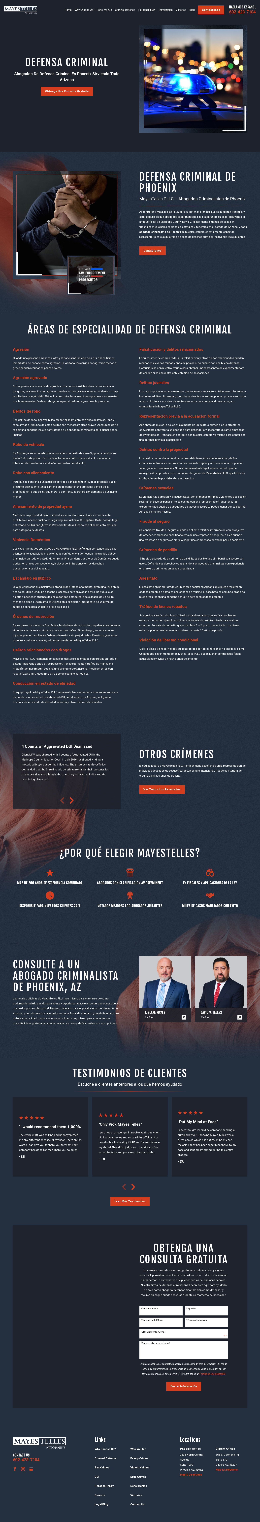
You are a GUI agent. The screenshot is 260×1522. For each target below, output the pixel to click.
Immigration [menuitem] (166, 9)
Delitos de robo (26, 411)
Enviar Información (183, 1386)
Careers (100, 1495)
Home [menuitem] (68, 9)
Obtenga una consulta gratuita (67, 91)
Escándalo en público (32, 578)
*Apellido (191, 1308)
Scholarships (138, 1486)
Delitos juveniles (154, 382)
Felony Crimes (139, 1458)
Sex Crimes (102, 1467)
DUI (97, 1476)
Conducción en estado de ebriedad (44, 683)
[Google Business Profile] (31, 1469)
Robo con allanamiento (33, 473)
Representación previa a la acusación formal (179, 416)
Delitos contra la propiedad (163, 449)
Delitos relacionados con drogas (42, 650)
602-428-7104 (242, 12)
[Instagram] (23, 1469)
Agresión (21, 349)
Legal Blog (101, 1504)
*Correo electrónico (196, 1320)
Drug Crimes (138, 1476)
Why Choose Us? (105, 1449)
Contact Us (137, 1504)
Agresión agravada (30, 377)
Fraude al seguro (154, 521)
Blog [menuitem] (192, 9)
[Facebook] (15, 1469)
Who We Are (138, 1449)
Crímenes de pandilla (158, 550)
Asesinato (148, 578)
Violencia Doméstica (31, 539)
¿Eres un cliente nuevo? (153, 1331)
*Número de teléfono (152, 1320)
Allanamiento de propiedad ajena (42, 506)
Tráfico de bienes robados (163, 606)
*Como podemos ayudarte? (155, 1343)
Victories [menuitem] (181, 9)
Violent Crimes (139, 1467)
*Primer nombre (149, 1308)
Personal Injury (104, 1486)
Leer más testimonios (130, 1201)
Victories (136, 1495)
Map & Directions (191, 1474)
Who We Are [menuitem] (105, 9)
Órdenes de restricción (33, 616)
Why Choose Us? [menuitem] (85, 9)
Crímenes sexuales (156, 488)
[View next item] (71, 800)
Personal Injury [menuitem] (147, 9)
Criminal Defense (106, 1458)
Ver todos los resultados (162, 789)
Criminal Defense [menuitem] (125, 9)
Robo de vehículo (28, 444)
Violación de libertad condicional (168, 640)
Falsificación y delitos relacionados (171, 349)
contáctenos (211, 9)
